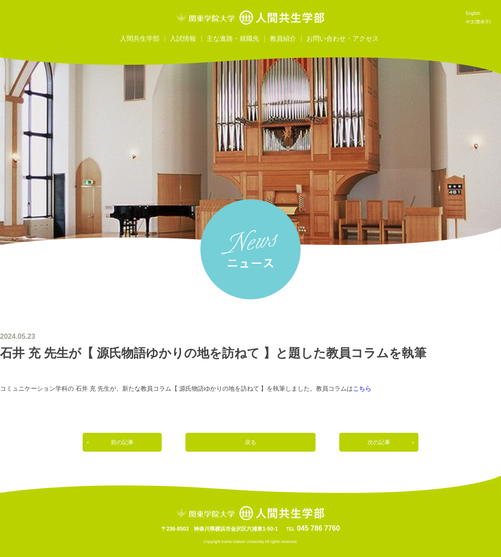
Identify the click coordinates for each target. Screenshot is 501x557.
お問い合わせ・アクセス (342, 38)
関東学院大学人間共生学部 (250, 18)
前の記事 (122, 442)
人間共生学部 (140, 38)
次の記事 (378, 442)
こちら (362, 388)
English (473, 13)
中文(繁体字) (478, 21)
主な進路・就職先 (233, 38)
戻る (250, 442)
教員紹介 (283, 38)
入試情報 (183, 38)
